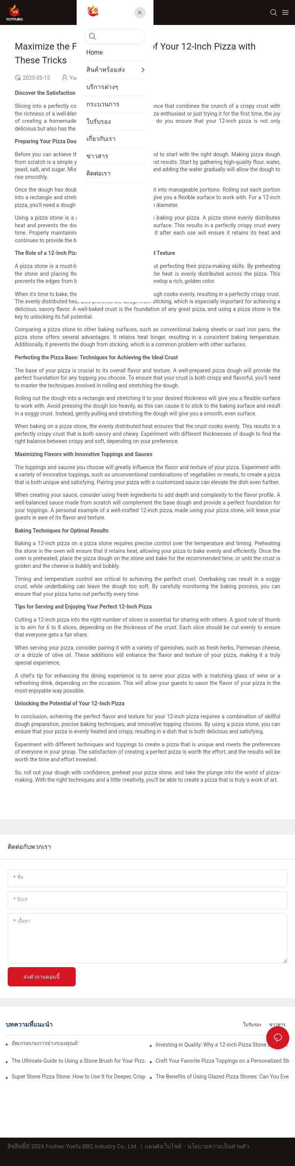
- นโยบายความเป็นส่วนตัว (216, 1146)
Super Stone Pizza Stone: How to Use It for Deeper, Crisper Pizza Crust (78, 1076)
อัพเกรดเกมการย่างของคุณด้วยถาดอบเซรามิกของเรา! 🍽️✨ (45, 1043)
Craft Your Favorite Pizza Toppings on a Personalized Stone (222, 1061)
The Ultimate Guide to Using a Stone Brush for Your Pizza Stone (78, 1061)
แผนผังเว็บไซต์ (163, 1146)
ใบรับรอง (252, 1024)
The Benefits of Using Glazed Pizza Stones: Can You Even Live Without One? (222, 1076)
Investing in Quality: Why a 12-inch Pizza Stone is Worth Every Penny (222, 1045)
